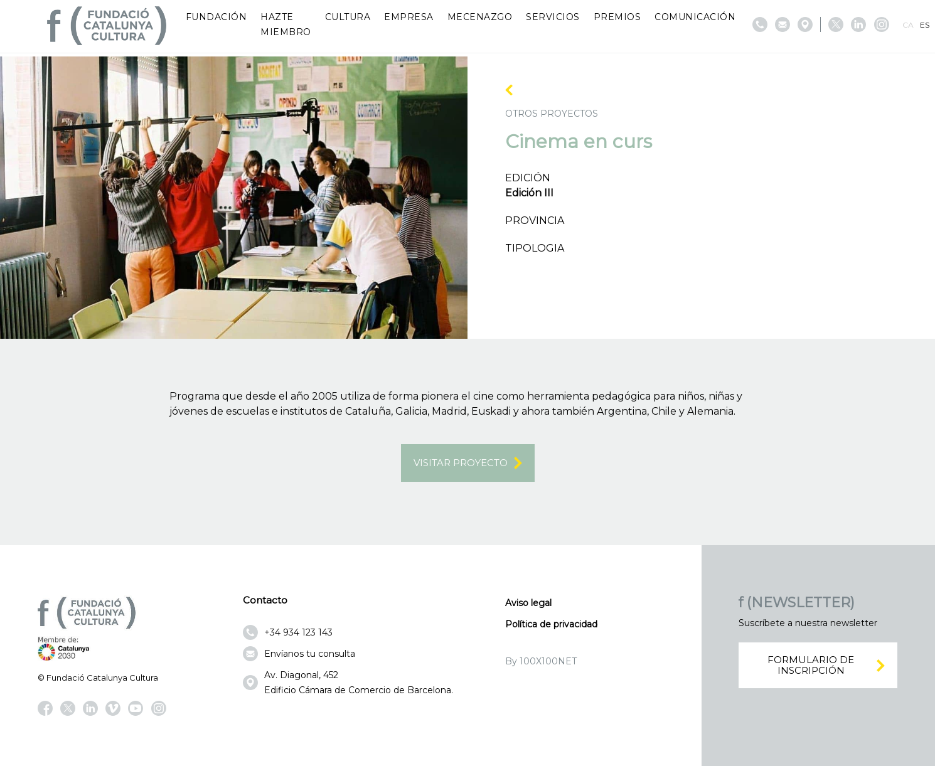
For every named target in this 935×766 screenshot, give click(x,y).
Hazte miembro (285, 24)
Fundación (216, 17)
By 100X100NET (541, 661)
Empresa (409, 17)
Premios (617, 17)
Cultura (348, 17)
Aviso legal (528, 603)
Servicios (553, 17)
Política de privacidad (551, 624)
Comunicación (694, 17)
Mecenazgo (480, 17)
